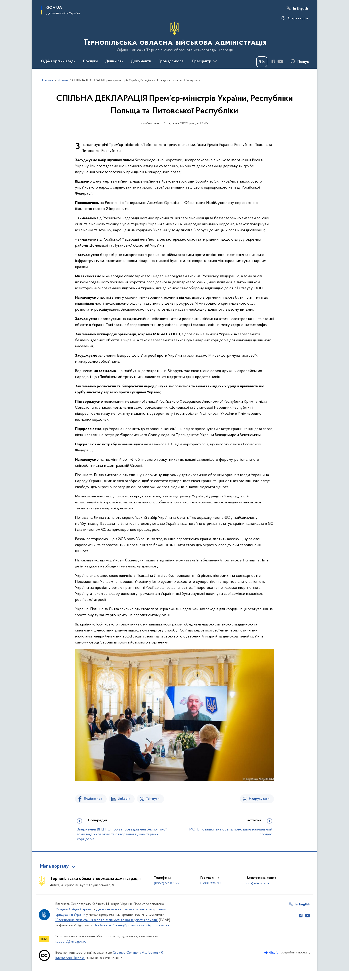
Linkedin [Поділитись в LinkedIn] (124, 798)
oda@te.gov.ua (257, 883)
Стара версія (298, 18)
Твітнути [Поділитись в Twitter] (153, 798)
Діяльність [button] (114, 61)
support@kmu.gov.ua (70, 941)
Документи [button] (141, 61)
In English (300, 8)
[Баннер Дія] (261, 61)
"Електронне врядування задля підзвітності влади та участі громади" (106, 920)
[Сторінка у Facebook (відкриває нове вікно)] (273, 61)
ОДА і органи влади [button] (58, 61)
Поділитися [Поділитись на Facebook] (93, 798)
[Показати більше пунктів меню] (215, 61)
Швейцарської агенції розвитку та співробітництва (131, 925)
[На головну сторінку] (174, 37)
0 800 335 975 (211, 883)
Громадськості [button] (171, 61)
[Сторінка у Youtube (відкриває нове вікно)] (280, 61)
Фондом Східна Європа (73, 909)
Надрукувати (259, 798)
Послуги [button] (90, 61)
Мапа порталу (54, 866)
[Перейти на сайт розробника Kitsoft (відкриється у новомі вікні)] (271, 952)
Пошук (303, 62)
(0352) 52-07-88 (166, 883)
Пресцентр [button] (201, 61)
